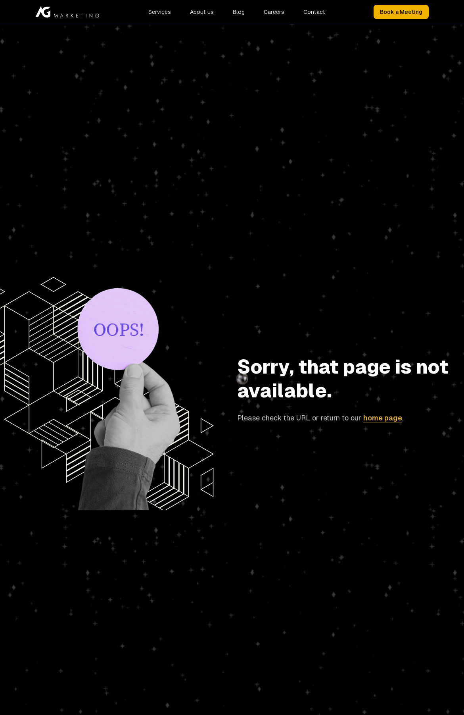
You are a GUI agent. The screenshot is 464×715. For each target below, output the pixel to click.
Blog (239, 12)
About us (202, 12)
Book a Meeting (401, 12)
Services (159, 12)
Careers (274, 12)
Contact (314, 12)
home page (382, 418)
